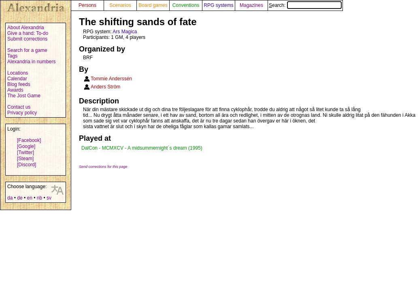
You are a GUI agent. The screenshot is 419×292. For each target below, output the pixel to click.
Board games (152, 5)
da (10, 198)
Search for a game (27, 50)
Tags (12, 56)
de (19, 198)
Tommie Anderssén (111, 79)
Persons (87, 5)
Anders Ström (105, 87)
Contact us (18, 107)
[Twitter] (25, 152)
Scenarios (120, 5)
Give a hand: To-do (27, 33)
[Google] (26, 146)
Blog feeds (18, 84)
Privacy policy (22, 113)
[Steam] (25, 158)
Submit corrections (27, 39)
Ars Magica (125, 31)
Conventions (186, 5)
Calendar (17, 79)
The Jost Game (23, 96)
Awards (15, 90)
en (29, 198)
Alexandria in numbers (31, 61)
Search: (305, 5)
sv (49, 198)
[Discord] (26, 164)
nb (39, 198)
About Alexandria (25, 27)
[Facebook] (29, 140)
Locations (17, 73)
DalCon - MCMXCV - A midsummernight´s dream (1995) (141, 148)
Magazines (251, 5)
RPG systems (218, 5)
